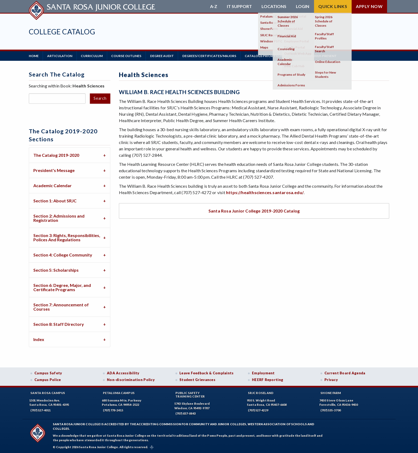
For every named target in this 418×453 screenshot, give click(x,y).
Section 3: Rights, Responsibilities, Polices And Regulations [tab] (66, 237)
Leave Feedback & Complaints (206, 373)
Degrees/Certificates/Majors (210, 56)
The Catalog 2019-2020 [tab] (56, 154)
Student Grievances (197, 380)
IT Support (239, 6)
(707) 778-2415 (113, 410)
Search (100, 98)
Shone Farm (330, 392)
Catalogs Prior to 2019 (267, 56)
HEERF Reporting (267, 380)
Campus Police (47, 380)
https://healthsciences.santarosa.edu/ (265, 192)
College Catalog (62, 31)
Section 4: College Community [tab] (62, 254)
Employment (263, 373)
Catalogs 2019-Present (317, 56)
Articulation (60, 56)
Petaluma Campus (119, 392)
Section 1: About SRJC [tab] (55, 200)
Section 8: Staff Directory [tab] (58, 323)
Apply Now (369, 6)
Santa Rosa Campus (47, 392)
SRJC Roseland (261, 392)
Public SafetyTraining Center (190, 394)
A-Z (213, 6)
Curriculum (92, 56)
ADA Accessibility (123, 373)
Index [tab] (38, 339)
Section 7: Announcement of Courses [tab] (61, 306)
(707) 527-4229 (258, 410)
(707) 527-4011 (40, 410)
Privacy (331, 380)
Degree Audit (163, 56)
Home (34, 56)
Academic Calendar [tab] (52, 185)
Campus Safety (48, 373)
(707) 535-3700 (330, 410)
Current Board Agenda (344, 373)
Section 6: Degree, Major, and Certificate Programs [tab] (62, 287)
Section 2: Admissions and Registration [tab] (59, 217)
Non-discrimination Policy (131, 380)
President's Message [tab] (54, 170)
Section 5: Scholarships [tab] (56, 269)
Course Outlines (127, 56)
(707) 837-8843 (185, 413)
